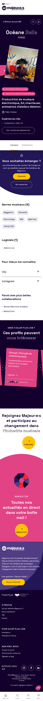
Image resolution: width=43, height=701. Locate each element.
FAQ (3, 615)
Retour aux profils (12, 21)
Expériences (27, 145)
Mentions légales (21, 677)
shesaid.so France (9, 636)
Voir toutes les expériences (18, 130)
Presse (4, 618)
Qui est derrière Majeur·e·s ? (13, 608)
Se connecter (21, 185)
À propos (14, 145)
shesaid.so (6, 632)
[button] (2, 367)
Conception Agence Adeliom (21, 685)
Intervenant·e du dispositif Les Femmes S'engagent (18, 93)
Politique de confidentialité (21, 679)
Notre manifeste (8, 612)
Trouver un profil (8, 650)
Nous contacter (13, 582)
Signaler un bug (8, 656)
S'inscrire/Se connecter (11, 653)
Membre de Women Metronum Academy (15, 89)
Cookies (21, 680)
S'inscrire (22, 176)
